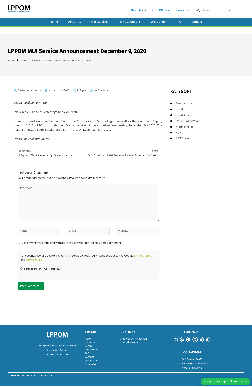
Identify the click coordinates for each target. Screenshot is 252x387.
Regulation (182, 10)
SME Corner (158, 22)
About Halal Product (142, 10)
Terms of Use (34, 261)
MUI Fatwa (165, 10)
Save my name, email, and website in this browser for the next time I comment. (72, 244)
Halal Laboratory (128, 343)
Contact (197, 22)
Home (54, 22)
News (23, 60)
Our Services (99, 22)
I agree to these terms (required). (40, 269)
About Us (74, 22)
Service (89, 347)
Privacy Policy (142, 257)
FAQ (178, 22)
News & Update (129, 22)
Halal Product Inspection (132, 339)
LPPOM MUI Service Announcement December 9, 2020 (77, 51)
